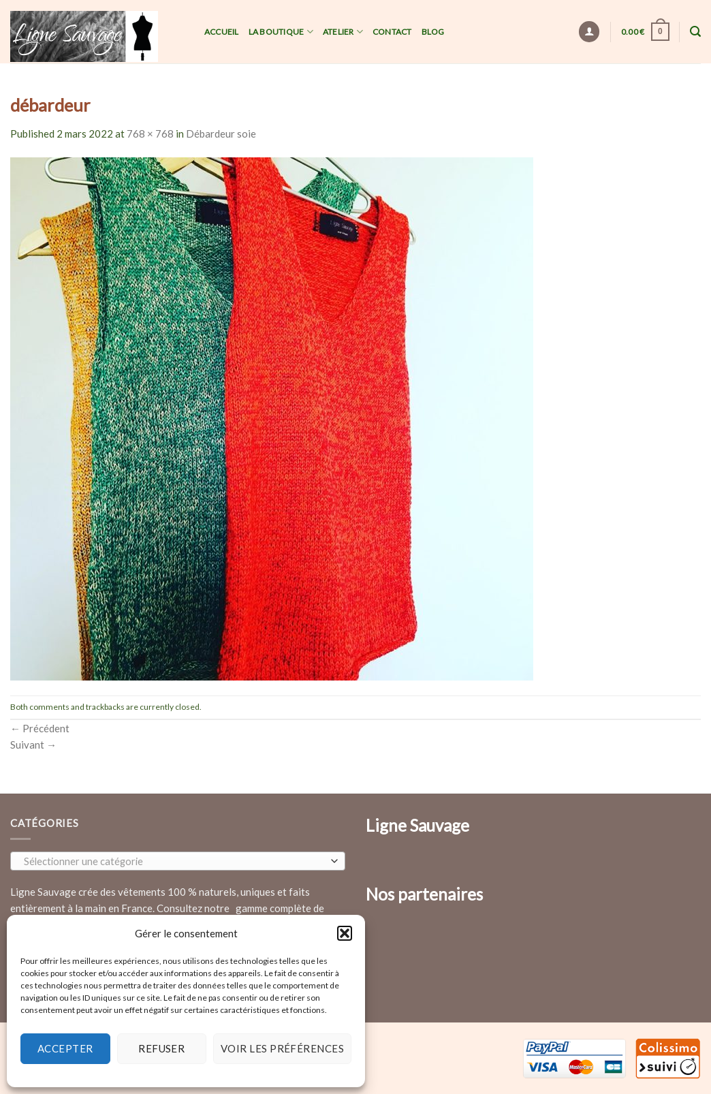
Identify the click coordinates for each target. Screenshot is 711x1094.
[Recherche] (695, 31)
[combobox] (177, 861)
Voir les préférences (282, 1048)
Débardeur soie (221, 133)
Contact (392, 32)
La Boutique (281, 31)
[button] (344, 933)
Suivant (33, 744)
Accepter (65, 1048)
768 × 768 (150, 133)
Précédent (39, 728)
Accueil (221, 32)
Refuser (161, 1048)
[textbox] (174, 861)
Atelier (343, 31)
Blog (433, 32)
